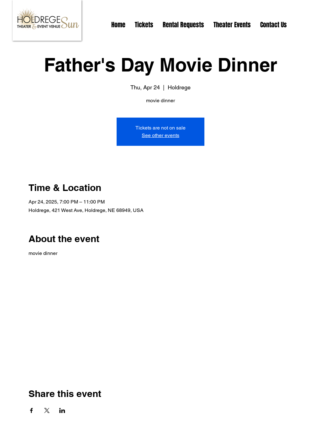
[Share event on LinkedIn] (62, 410)
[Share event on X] (47, 410)
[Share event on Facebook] (31, 410)
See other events (160, 135)
